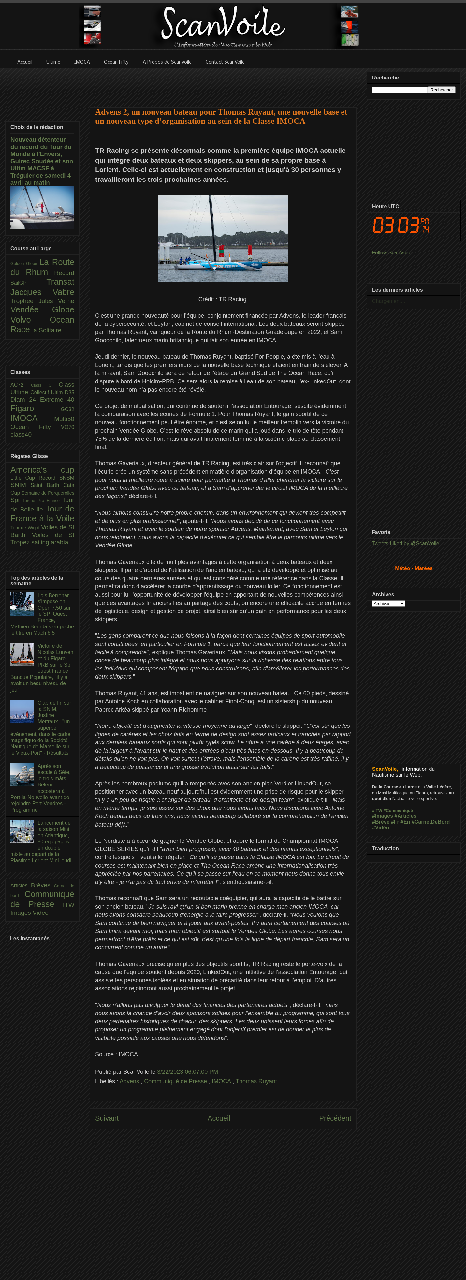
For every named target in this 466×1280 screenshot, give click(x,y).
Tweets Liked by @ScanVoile (405, 543)
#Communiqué (398, 810)
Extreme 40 (57, 399)
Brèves (42, 885)
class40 (21, 434)
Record (64, 272)
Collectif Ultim (47, 392)
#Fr (395, 822)
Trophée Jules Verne (42, 300)
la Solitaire (47, 330)
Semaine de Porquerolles (48, 493)
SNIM (20, 485)
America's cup (42, 469)
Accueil (219, 1118)
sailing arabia (49, 542)
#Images (382, 816)
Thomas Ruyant (256, 1081)
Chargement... (388, 301)
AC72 (20, 385)
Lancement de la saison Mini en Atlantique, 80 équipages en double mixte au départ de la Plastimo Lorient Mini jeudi (40, 841)
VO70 (67, 427)
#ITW (377, 810)
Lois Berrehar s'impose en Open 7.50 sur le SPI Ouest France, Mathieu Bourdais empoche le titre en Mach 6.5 (42, 614)
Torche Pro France (42, 500)
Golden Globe (24, 263)
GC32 (67, 409)
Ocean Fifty (35, 427)
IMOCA (222, 1081)
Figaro (35, 408)
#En (405, 822)
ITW (68, 904)
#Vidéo (380, 827)
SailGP (28, 283)
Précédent (335, 1118)
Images (21, 912)
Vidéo (41, 912)
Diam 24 (25, 399)
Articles (20, 885)
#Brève (380, 822)
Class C (45, 385)
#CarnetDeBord (431, 822)
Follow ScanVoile (392, 252)
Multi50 (64, 418)
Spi (16, 499)
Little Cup (24, 478)
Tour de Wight (25, 527)
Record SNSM (56, 478)
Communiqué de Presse (176, 1081)
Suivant (107, 1118)
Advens (130, 1081)
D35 (69, 392)
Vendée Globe (42, 309)
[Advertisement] (223, 83)
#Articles (406, 816)
